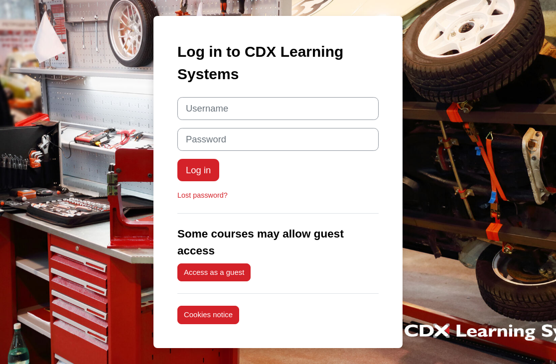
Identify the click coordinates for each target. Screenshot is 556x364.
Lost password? (202, 195)
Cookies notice (208, 314)
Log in (198, 170)
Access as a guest (214, 272)
